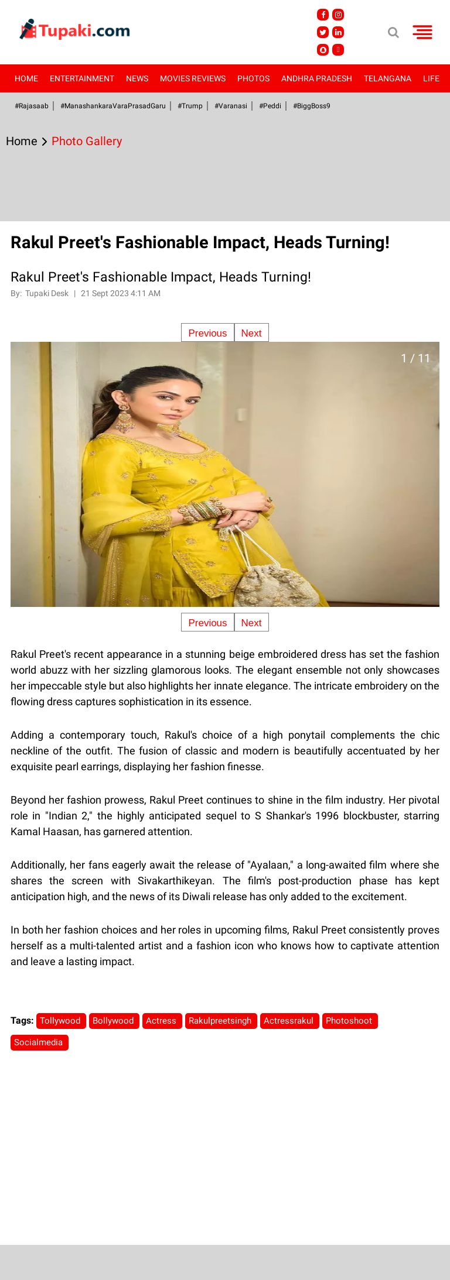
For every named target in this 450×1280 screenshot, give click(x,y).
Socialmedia (39, 1042)
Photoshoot (350, 1020)
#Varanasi (230, 106)
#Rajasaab (32, 106)
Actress (162, 1020)
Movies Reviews (193, 78)
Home (26, 78)
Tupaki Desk (47, 293)
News (137, 78)
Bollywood (114, 1020)
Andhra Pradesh (316, 78)
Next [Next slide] (251, 333)
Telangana (387, 78)
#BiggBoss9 (311, 106)
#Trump (190, 106)
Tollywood (61, 1020)
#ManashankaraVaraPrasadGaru (113, 106)
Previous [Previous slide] (207, 333)
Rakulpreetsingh (221, 1020)
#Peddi (270, 106)
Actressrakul (290, 1020)
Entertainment (82, 78)
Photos (253, 78)
